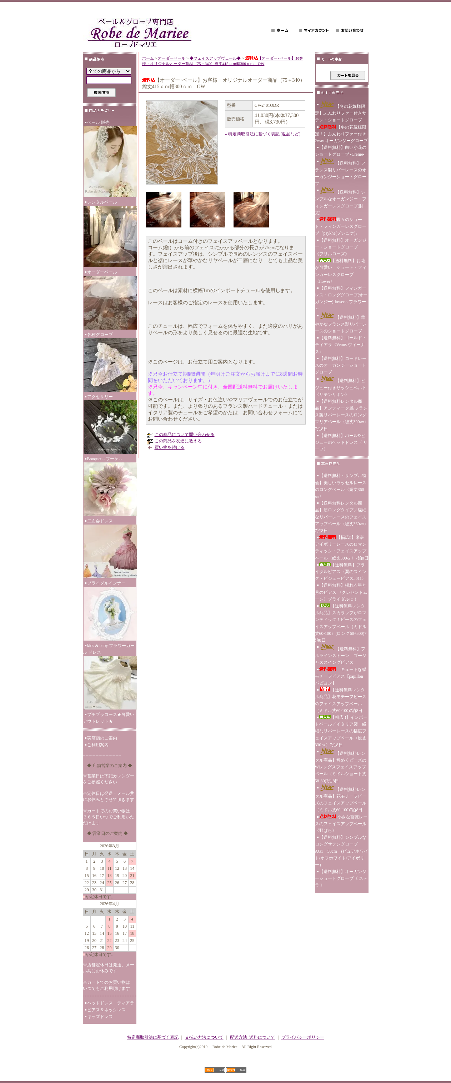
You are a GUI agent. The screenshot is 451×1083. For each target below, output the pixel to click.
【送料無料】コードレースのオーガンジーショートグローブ (340, 365)
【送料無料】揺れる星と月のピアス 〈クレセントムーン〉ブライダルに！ (341, 592)
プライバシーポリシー (302, 1037)
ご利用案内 (98, 744)
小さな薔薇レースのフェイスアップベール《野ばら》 (341, 823)
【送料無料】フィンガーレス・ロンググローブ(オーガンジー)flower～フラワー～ (341, 298)
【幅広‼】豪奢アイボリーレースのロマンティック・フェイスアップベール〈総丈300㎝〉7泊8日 (342, 548)
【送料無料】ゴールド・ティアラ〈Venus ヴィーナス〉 (340, 344)
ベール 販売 (109, 159)
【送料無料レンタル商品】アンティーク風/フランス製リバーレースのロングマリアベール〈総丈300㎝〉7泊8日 (342, 415)
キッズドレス (100, 1016)
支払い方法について (204, 1037)
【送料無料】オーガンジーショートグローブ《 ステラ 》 (341, 878)
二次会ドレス (109, 549)
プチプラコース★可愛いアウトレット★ (108, 718)
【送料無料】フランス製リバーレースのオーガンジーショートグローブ (340, 172)
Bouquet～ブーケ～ (109, 487)
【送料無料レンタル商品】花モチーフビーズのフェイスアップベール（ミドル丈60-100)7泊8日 (340, 700)
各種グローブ (109, 362)
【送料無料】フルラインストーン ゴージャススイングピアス (340, 654)
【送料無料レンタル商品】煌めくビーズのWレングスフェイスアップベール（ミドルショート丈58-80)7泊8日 (340, 765)
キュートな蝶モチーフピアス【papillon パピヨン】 (340, 676)
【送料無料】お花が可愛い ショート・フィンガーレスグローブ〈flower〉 (340, 271)
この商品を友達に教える (178, 440)
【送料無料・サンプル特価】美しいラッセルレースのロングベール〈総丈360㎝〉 (340, 486)
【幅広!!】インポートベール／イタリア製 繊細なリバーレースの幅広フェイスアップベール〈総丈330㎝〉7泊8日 (341, 731)
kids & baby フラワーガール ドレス (109, 677)
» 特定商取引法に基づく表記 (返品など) (263, 133)
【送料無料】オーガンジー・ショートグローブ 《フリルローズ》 (340, 247)
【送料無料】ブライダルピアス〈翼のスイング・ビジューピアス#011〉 (340, 571)
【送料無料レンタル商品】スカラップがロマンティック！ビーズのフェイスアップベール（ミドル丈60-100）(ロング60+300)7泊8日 (341, 623)
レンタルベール (109, 234)
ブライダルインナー (109, 611)
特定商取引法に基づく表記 (153, 1037)
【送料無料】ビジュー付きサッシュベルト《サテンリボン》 (340, 386)
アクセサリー (109, 425)
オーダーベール (109, 300)
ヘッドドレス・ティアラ (110, 1003)
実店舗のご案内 (102, 738)
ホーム (148, 58)
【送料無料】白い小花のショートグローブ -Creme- (340, 151)
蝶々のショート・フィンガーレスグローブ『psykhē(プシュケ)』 (340, 226)
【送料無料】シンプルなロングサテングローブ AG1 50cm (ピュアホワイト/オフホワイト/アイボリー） (342, 851)
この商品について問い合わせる (185, 434)
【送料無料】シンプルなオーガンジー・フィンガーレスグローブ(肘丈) (340, 201)
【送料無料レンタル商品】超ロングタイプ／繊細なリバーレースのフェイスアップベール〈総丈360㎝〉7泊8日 (342, 517)
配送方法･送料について (252, 1037)
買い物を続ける (170, 447)
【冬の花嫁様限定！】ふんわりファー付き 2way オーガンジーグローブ (341, 134)
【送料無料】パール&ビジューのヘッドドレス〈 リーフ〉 (341, 442)
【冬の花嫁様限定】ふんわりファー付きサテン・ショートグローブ (340, 111)
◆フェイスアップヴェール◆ (215, 58)
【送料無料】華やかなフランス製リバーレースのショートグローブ (340, 323)
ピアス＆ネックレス (106, 1009)
